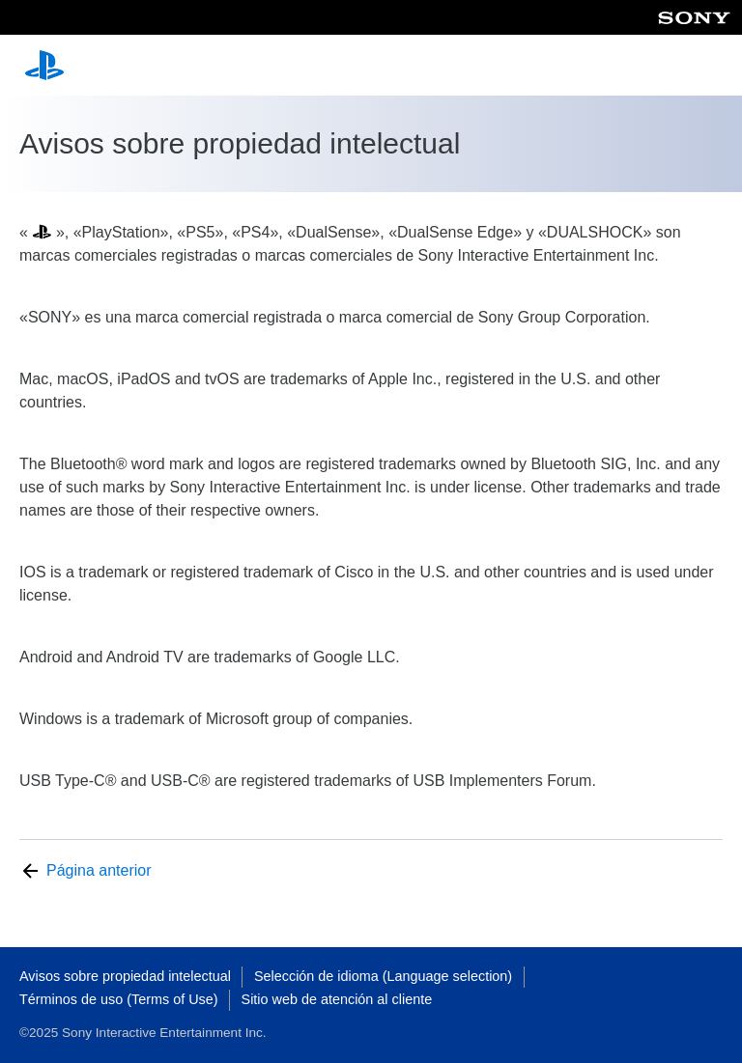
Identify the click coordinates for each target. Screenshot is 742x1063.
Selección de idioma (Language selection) (383, 976)
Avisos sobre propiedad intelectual (125, 976)
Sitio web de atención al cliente (337, 999)
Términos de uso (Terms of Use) (118, 999)
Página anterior (99, 870)
